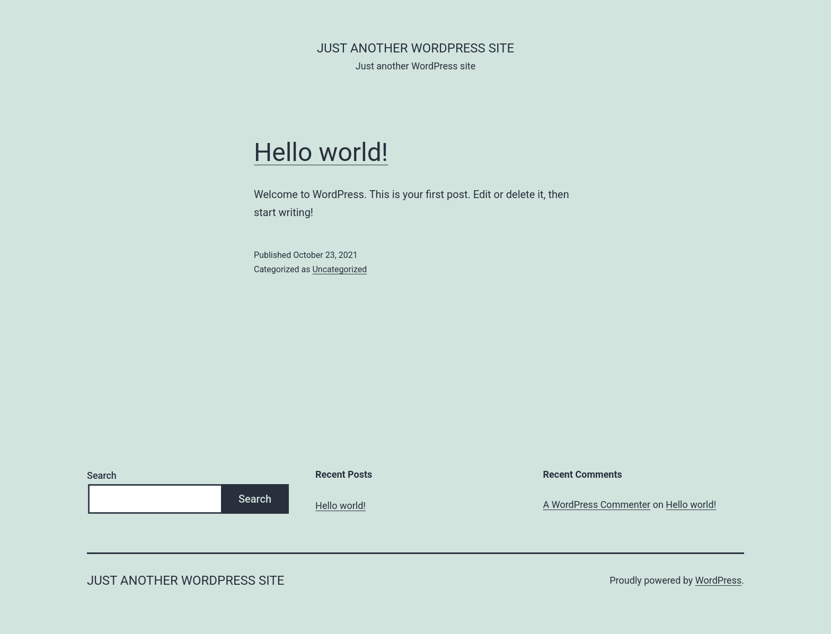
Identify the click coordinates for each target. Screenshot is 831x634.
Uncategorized (339, 269)
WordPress (718, 580)
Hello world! (321, 152)
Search (102, 475)
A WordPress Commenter (597, 504)
